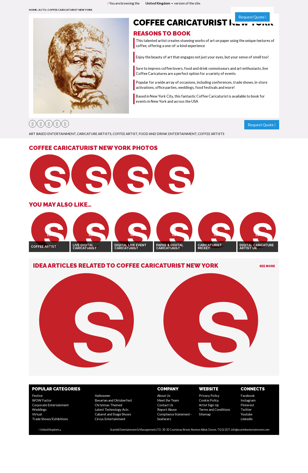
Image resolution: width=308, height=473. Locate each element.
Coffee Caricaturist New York (69, 9)
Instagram (248, 400)
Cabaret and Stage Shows (113, 414)
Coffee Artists (211, 134)
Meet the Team (168, 400)
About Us (163, 395)
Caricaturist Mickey (210, 247)
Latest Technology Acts (112, 409)
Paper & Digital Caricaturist (169, 247)
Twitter (246, 409)
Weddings (39, 409)
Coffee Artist (125, 134)
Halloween (102, 395)
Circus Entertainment (110, 419)
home (33, 9)
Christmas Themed (108, 405)
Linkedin (247, 419)
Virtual (37, 414)
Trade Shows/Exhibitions (50, 419)
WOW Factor (42, 400)
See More (267, 266)
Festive (37, 395)
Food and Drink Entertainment (168, 134)
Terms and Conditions (214, 409)
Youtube (246, 414)
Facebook (248, 395)
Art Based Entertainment (52, 134)
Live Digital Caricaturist (85, 247)
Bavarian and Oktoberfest (113, 400)
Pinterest (247, 405)
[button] (32, 124)
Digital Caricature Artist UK (257, 247)
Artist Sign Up (209, 405)
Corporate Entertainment (50, 405)
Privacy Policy (209, 395)
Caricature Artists (94, 134)
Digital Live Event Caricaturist (130, 247)
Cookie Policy (209, 400)
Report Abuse (167, 409)
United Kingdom (159, 3)
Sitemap (205, 414)
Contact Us (165, 405)
